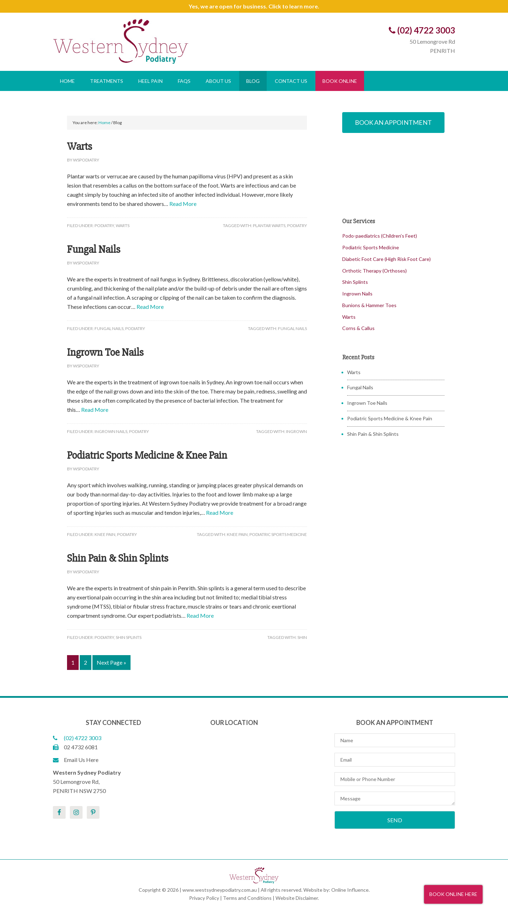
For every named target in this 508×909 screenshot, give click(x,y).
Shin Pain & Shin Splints (117, 558)
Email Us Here (75, 759)
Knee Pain (105, 534)
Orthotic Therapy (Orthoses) (374, 271)
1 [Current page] (72, 662)
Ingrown (296, 431)
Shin (302, 637)
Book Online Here (453, 894)
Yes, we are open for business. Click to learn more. (254, 6)
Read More (182, 203)
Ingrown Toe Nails (105, 352)
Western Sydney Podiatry (153, 41)
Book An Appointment (393, 122)
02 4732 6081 (75, 747)
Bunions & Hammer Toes (369, 305)
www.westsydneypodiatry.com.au (219, 890)
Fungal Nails (93, 249)
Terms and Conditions (247, 898)
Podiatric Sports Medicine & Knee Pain (147, 455)
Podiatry (104, 225)
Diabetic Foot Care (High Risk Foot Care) (386, 259)
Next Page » (111, 662)
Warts (79, 146)
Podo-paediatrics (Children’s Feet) (379, 236)
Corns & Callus (358, 328)
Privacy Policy (204, 898)
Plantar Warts (269, 225)
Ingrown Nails (111, 431)
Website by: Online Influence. (336, 890)
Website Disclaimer (297, 898)
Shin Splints (128, 637)
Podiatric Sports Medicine (278, 534)
